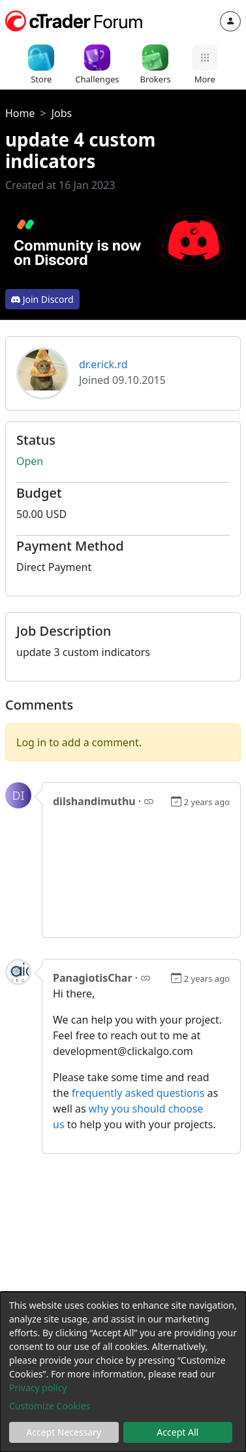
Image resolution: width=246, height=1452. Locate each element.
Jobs (62, 113)
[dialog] (123, 1372)
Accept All (177, 1432)
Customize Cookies (49, 1406)
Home (20, 113)
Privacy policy (38, 1387)
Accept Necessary (63, 1432)
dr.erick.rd (103, 364)
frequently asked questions (138, 1093)
